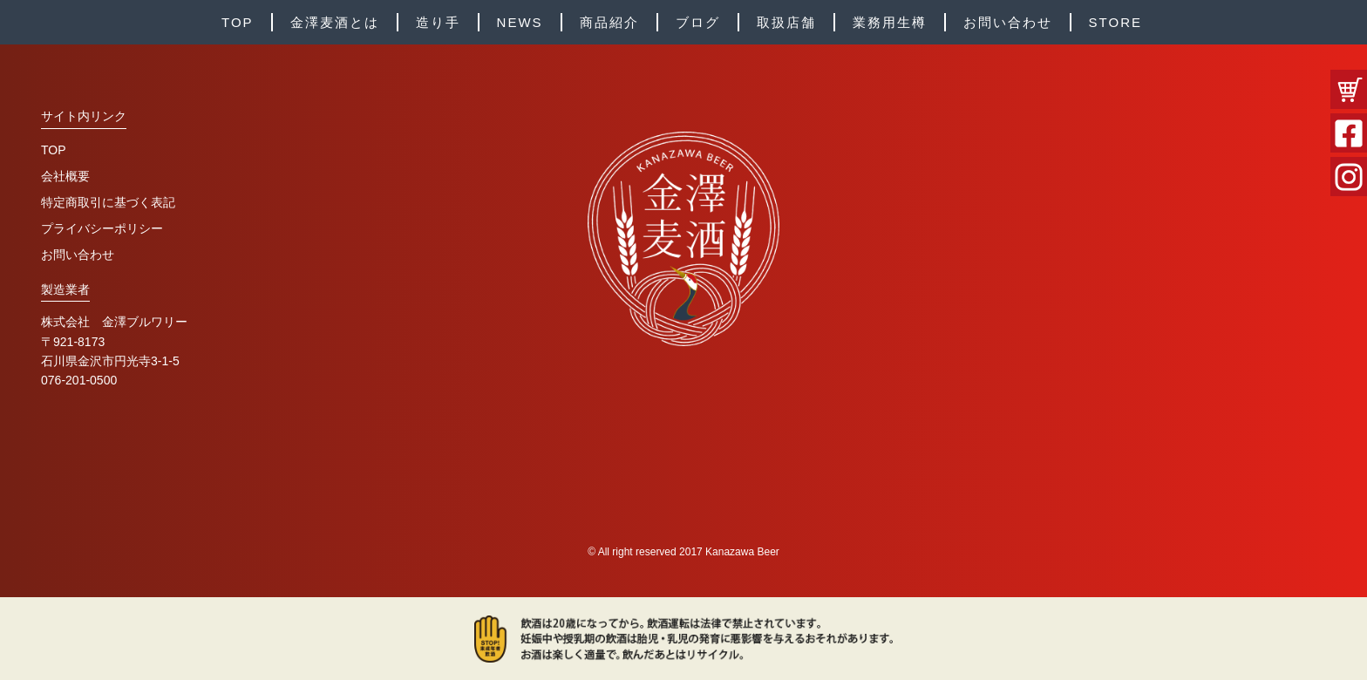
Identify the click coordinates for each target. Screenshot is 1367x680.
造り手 (438, 22)
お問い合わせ (1007, 22)
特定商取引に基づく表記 (108, 202)
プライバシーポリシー (102, 228)
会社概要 (65, 176)
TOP (237, 22)
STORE (1115, 22)
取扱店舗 (786, 22)
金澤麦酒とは (334, 22)
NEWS (520, 22)
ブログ (698, 22)
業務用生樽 (890, 22)
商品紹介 (609, 22)
